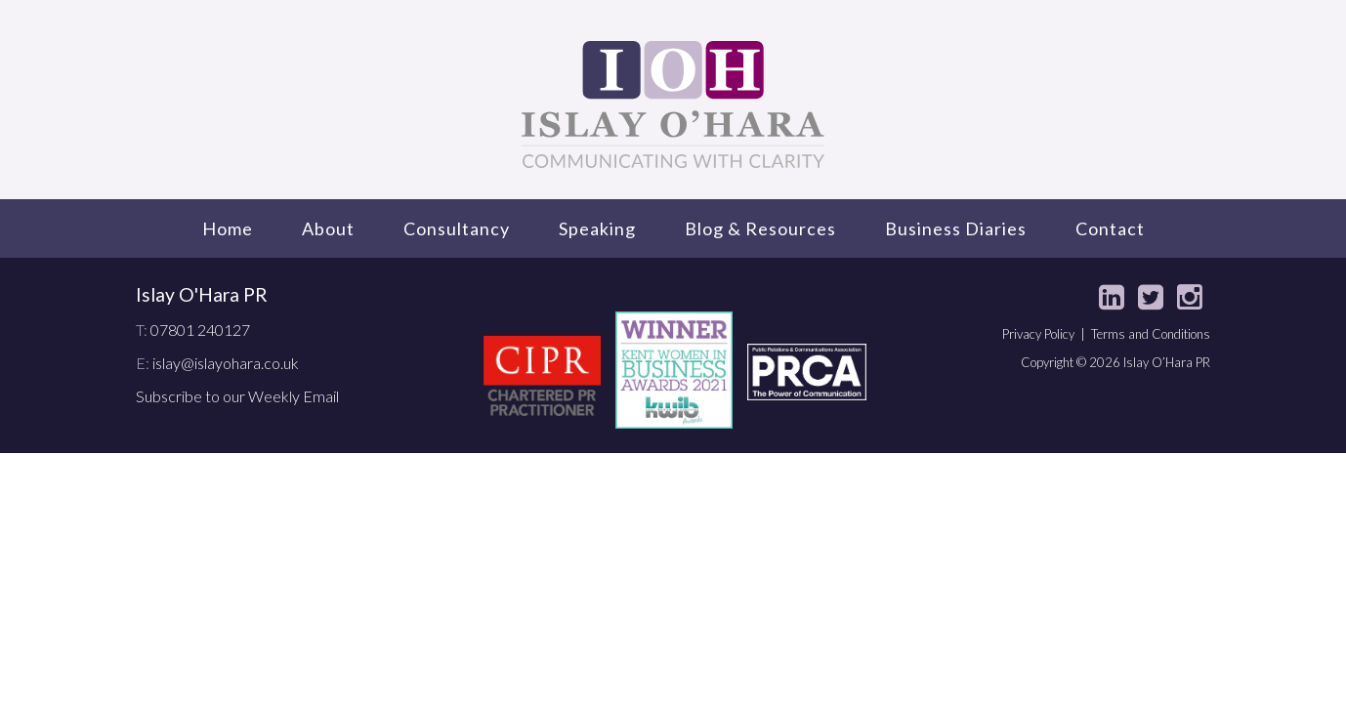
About (328, 228)
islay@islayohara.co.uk (225, 362)
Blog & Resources (760, 228)
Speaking (597, 228)
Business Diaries (956, 228)
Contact (1110, 228)
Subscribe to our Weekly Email (237, 396)
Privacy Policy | (1046, 334)
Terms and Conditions (1150, 334)
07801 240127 (200, 329)
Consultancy (456, 228)
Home (227, 228)
